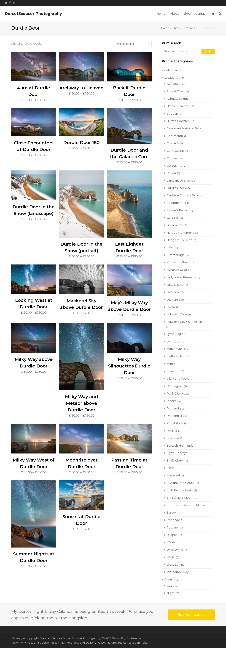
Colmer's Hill (175, 143)
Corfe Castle (175, 151)
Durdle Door (175, 188)
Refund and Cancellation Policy (127, 642)
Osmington (175, 386)
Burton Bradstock (179, 121)
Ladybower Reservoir (181, 277)
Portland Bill (175, 416)
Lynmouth (174, 341)
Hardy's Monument (180, 232)
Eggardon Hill (176, 203)
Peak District (176, 393)
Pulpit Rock (175, 423)
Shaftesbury (175, 460)
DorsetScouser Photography (33, 13)
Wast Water (175, 550)
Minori (171, 364)
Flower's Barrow (178, 210)
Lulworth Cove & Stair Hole (185, 322)
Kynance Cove (177, 270)
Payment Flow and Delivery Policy (82, 642)
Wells (170, 557)
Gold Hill (173, 218)
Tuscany (173, 527)
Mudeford (173, 371)
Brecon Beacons (178, 106)
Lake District (175, 284)
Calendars (171, 70)
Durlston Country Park (182, 195)
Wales (171, 542)
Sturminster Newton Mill (184, 505)
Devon (171, 173)
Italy (170, 247)
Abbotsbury (175, 84)
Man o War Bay (177, 349)
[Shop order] (132, 44)
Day (169, 585)
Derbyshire (174, 165)
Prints (168, 579)
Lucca (171, 307)
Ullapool (172, 535)
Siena (171, 468)
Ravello (172, 431)
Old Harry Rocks (178, 378)
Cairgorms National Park (184, 128)
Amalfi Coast (176, 91)
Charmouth (175, 136)
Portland (173, 408)
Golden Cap (175, 225)
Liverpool (173, 292)
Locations (171, 77)
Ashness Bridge (178, 98)
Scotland (173, 438)
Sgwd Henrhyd (177, 453)
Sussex (171, 512)
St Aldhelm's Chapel (181, 483)
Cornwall (173, 158)
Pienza (171, 401)
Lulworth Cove (177, 314)
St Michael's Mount (180, 497)
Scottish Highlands (180, 445)
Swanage (173, 520)
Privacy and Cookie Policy (40, 642)
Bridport (172, 113)
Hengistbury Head (179, 240)
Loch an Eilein (176, 299)
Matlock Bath (176, 356)
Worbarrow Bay (178, 572)
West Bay (173, 564)
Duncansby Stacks (180, 180)
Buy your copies (191, 614)
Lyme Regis (175, 334)
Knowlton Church (179, 262)
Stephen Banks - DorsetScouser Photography (70, 638)
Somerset (173, 475)
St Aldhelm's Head (180, 490)
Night (171, 593)
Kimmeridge (176, 255)
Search (208, 51)
